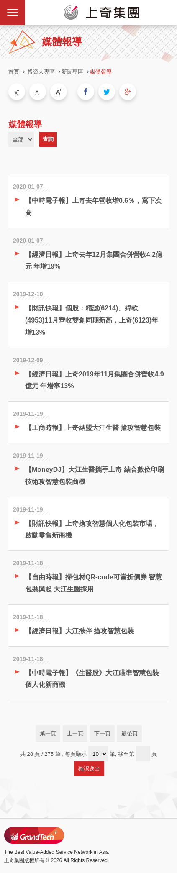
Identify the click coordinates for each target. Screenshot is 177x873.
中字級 (37, 91)
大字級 (58, 91)
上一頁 (75, 733)
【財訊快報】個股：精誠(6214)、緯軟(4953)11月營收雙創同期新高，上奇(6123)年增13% (91, 320)
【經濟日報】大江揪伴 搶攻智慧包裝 (79, 631)
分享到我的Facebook (85, 91)
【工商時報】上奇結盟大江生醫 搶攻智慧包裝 (93, 427)
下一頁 (102, 733)
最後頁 (129, 733)
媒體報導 (101, 72)
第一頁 (48, 733)
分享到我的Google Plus (127, 91)
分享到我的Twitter (106, 91)
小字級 (16, 91)
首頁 (13, 72)
